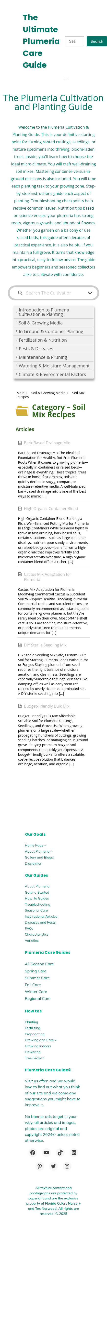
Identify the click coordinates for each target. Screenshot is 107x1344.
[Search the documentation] (20, 293)
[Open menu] (65, 79)
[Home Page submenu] (45, 845)
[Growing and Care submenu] (56, 1040)
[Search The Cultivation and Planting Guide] (51, 293)
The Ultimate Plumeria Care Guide (41, 41)
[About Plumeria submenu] (51, 851)
